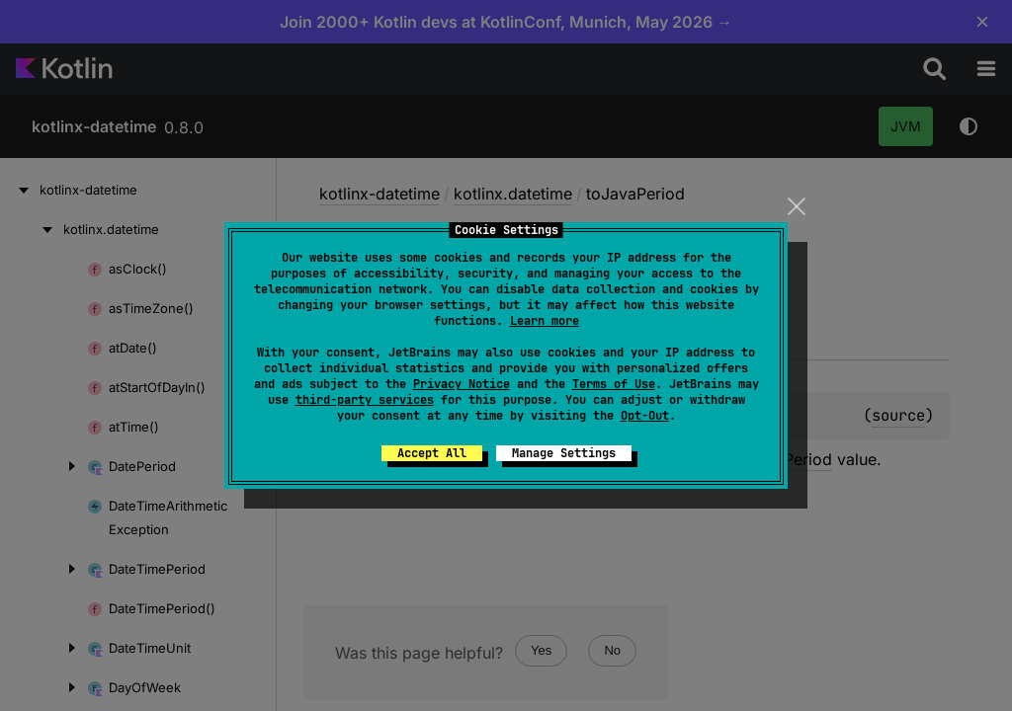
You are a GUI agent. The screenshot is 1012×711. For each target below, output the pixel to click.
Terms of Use (613, 384)
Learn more (544, 321)
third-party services (364, 400)
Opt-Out (645, 416)
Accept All (431, 453)
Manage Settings (564, 453)
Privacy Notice (461, 384)
